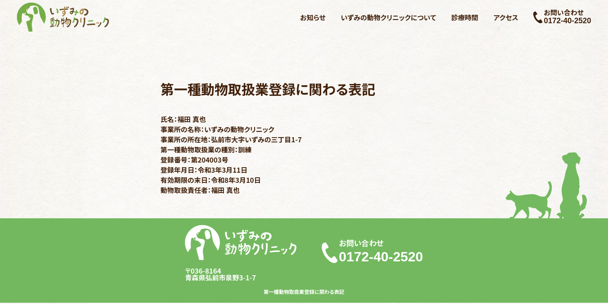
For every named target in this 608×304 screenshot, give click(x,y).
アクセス (506, 17)
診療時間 (464, 17)
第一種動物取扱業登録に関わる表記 (304, 291)
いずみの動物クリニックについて (388, 17)
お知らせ (313, 17)
